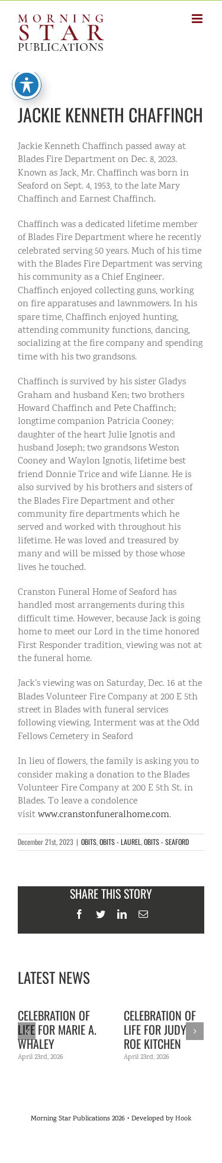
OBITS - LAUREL (120, 842)
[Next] (195, 1031)
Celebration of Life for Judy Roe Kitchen (160, 1029)
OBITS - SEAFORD (166, 842)
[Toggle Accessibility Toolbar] (26, 77)
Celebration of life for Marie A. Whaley (57, 1029)
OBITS (88, 842)
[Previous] (27, 1031)
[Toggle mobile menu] (198, 18)
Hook (183, 1119)
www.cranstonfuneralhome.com (103, 815)
